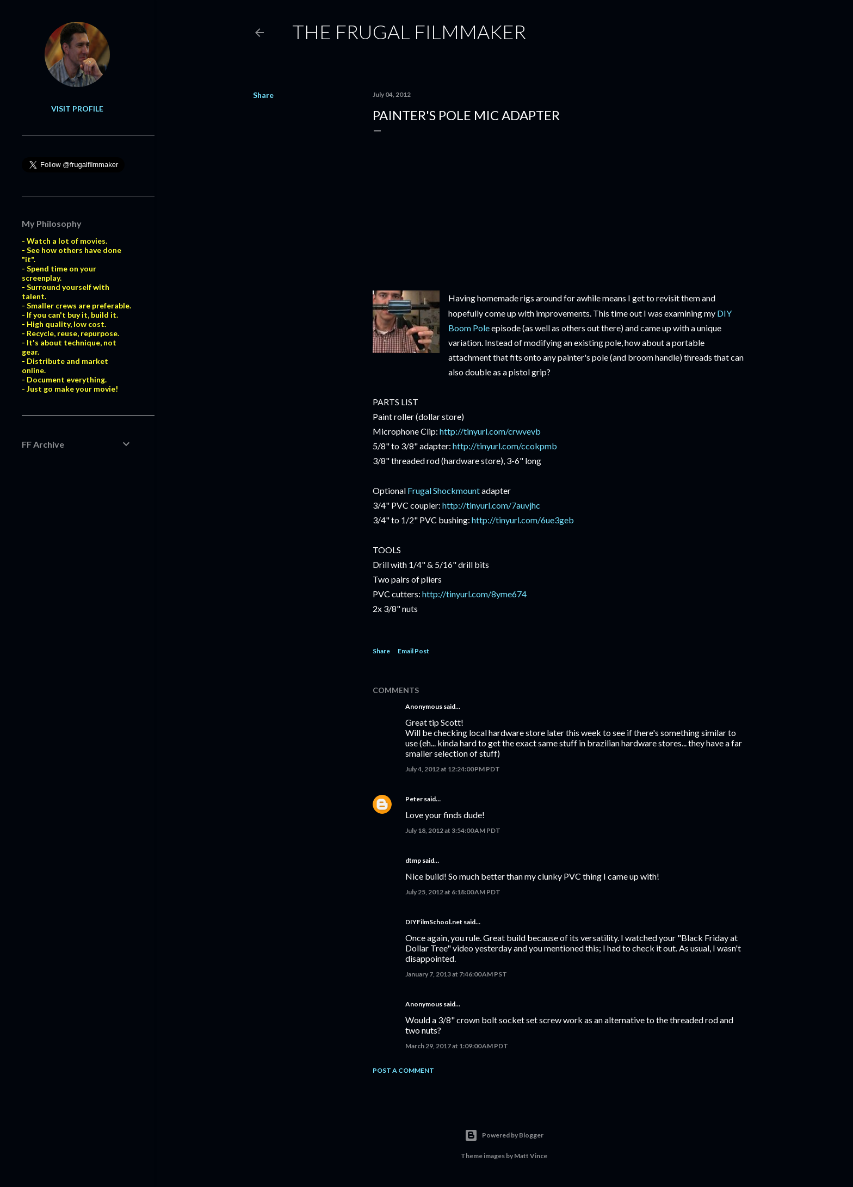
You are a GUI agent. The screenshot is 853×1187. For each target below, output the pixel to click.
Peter (414, 799)
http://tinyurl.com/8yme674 (474, 594)
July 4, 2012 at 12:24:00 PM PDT (452, 769)
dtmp (413, 860)
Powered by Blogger (504, 1135)
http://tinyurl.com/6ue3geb (523, 520)
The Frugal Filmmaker (409, 32)
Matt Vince (530, 1156)
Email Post (413, 651)
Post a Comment (403, 1070)
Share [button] (263, 95)
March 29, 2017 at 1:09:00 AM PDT (456, 1046)
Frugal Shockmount (443, 490)
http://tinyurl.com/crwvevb (490, 431)
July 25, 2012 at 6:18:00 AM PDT (452, 892)
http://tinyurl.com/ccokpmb (505, 446)
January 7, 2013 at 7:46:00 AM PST (456, 974)
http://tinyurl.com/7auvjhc (491, 505)
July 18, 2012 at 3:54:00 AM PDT (452, 830)
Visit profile (77, 108)
